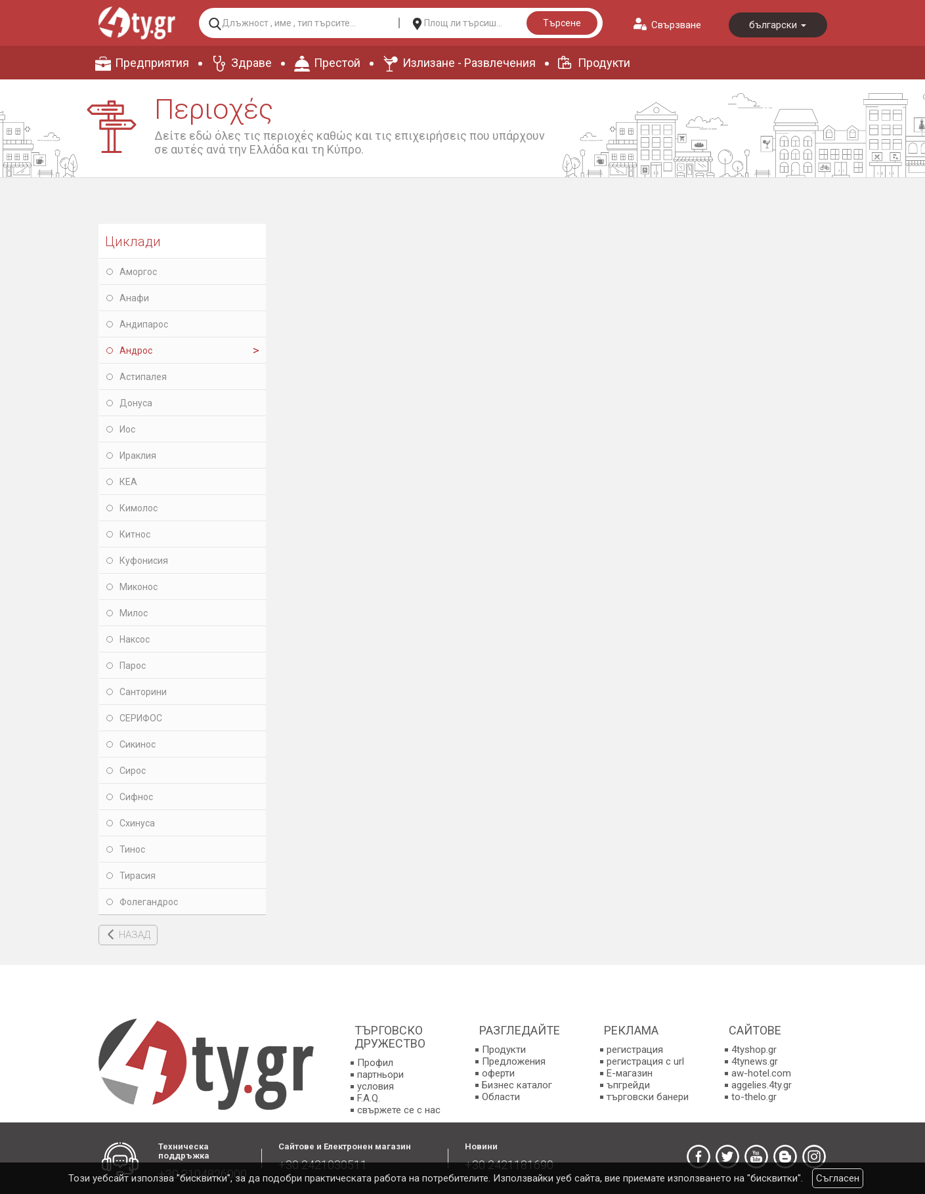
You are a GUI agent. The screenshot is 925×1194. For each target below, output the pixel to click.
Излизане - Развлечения (469, 63)
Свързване (676, 25)
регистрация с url (645, 1061)
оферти (498, 1073)
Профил (375, 1063)
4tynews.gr (754, 1061)
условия (375, 1086)
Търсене (562, 23)
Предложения (514, 1061)
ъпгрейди (628, 1085)
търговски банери (648, 1097)
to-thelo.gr (754, 1097)
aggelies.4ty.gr (761, 1085)
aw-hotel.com (761, 1073)
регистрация (635, 1049)
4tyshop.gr (754, 1049)
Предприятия (152, 63)
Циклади (133, 241)
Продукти (604, 63)
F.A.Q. (368, 1098)
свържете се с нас (399, 1110)
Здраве (251, 63)
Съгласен (837, 1178)
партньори (380, 1074)
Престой (337, 63)
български (777, 25)
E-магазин (630, 1073)
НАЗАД (134, 935)
